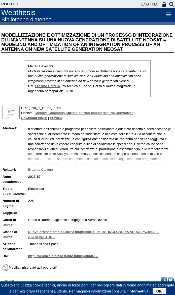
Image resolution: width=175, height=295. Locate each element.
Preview (56, 118)
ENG (145, 4)
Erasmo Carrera (47, 86)
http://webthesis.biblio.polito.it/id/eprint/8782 (63, 256)
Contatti (8, 281)
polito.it (10, 4)
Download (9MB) (34, 118)
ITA (155, 4)
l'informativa (138, 292)
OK (159, 292)
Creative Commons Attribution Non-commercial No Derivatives (83, 113)
